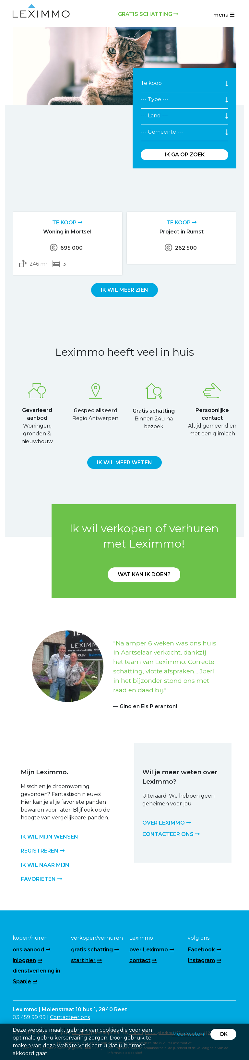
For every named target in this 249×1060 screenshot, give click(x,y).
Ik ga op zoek (185, 155)
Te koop (67, 222)
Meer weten (188, 1034)
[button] (46, 670)
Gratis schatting (148, 14)
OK (223, 1034)
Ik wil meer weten (124, 462)
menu (223, 15)
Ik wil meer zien (124, 290)
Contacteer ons (70, 1017)
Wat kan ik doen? (144, 574)
